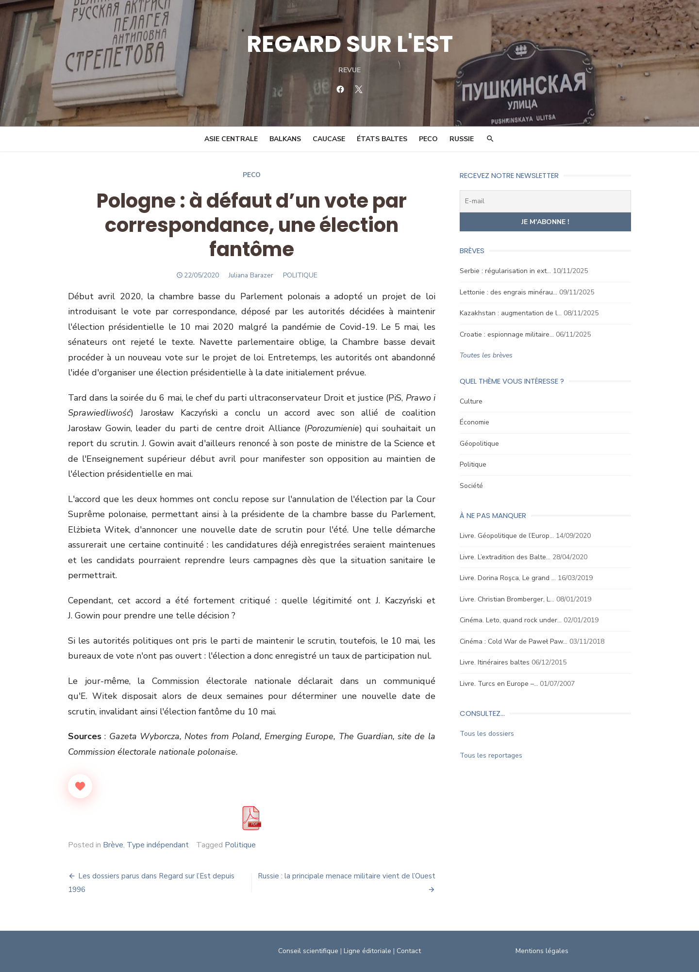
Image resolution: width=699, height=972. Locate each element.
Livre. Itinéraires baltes (495, 662)
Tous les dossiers (487, 733)
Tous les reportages (491, 755)
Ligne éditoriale (367, 951)
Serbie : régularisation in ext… (505, 270)
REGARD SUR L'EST (350, 44)
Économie (474, 422)
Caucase (329, 139)
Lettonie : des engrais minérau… (508, 292)
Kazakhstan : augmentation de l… (511, 313)
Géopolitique (479, 443)
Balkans (285, 139)
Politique (240, 845)
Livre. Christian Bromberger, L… (507, 599)
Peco (252, 174)
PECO (428, 139)
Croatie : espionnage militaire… (507, 334)
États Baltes (382, 139)
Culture (471, 401)
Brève (113, 845)
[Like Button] (80, 786)
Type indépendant (158, 845)
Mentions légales (542, 951)
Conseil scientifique (308, 951)
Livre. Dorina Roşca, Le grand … (508, 578)
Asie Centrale (231, 139)
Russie (461, 139)
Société (471, 485)
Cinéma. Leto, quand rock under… (511, 620)
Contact (409, 951)
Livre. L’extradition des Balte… (505, 557)
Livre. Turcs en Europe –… (499, 683)
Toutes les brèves (486, 355)
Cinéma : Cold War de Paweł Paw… (513, 641)
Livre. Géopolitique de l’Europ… (507, 535)
